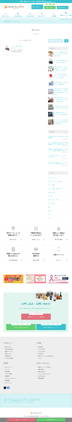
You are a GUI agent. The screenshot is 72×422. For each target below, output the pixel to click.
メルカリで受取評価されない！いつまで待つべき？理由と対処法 (61, 54)
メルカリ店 (41, 351)
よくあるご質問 (9, 358)
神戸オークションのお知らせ (55, 181)
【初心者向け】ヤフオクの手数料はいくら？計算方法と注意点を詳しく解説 (61, 68)
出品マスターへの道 (53, 199)
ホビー (50, 218)
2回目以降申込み (50, 419)
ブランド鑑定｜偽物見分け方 (55, 188)
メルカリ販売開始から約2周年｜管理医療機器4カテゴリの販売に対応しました (58, 143)
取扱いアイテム (9, 351)
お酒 (49, 210)
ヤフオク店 (41, 349)
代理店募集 (41, 377)
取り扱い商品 (30, 15)
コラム (40, 358)
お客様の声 (8, 355)
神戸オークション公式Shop (45, 355)
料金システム (41, 15)
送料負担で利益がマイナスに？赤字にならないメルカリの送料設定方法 (61, 99)
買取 (49, 207)
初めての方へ (8, 347)
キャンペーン (8, 366)
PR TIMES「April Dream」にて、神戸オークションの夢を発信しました (58, 163)
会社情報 (7, 371)
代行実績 (54, 15)
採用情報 (7, 379)
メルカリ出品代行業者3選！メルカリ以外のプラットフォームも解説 (61, 76)
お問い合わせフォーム (51, 326)
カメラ (50, 214)
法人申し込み (41, 375)
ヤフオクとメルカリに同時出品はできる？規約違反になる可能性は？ (61, 121)
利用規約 (7, 375)
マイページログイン (43, 373)
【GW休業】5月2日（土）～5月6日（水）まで (57, 156)
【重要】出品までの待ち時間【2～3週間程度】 (58, 137)
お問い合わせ (41, 371)
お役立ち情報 (51, 192)
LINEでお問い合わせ (21, 326)
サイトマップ (8, 382)
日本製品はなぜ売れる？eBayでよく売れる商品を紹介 (61, 114)
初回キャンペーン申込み (66, 15)
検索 (66, 40)
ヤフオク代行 (51, 203)
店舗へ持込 (41, 368)
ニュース (7, 368)
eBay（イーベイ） (52, 177)
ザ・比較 (50, 196)
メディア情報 (8, 373)
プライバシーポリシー (10, 377)
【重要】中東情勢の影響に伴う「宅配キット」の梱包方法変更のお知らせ (58, 150)
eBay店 (40, 353)
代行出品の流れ (18, 15)
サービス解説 (51, 185)
